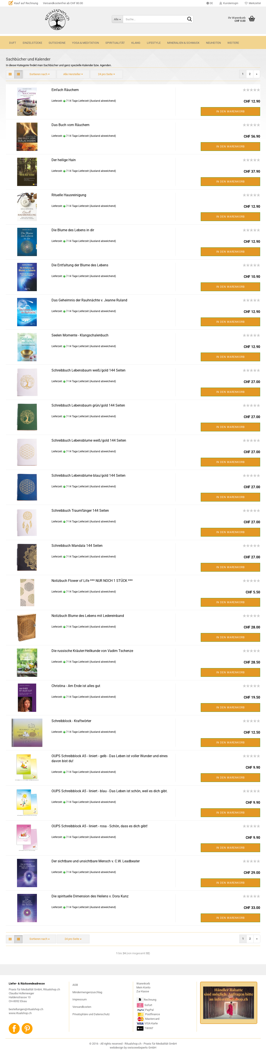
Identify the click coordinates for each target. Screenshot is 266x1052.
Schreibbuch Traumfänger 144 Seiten (80, 510)
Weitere (233, 42)
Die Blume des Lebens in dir (72, 230)
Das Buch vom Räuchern (70, 125)
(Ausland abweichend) (102, 100)
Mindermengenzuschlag (87, 992)
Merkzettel (253, 3)
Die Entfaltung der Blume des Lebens (79, 265)
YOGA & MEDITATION (85, 42)
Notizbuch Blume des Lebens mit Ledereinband (87, 616)
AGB (75, 984)
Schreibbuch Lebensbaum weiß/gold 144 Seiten (88, 370)
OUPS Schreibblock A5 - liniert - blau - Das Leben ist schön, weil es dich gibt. (109, 791)
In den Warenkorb (230, 111)
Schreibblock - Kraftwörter (71, 721)
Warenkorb (143, 983)
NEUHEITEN (213, 42)
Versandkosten (81, 1006)
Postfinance (152, 1014)
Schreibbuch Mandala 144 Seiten (77, 546)
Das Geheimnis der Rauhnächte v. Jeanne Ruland (89, 300)
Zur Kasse (142, 991)
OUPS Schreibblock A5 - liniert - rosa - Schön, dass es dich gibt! (99, 826)
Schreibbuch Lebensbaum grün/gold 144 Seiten (88, 405)
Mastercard (152, 1018)
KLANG (135, 42)
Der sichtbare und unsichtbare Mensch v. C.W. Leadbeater (95, 861)
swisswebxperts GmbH (141, 1047)
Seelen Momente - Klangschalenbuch (79, 335)
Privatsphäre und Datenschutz (91, 1014)
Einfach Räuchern (65, 90)
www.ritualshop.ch (20, 1013)
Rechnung (150, 999)
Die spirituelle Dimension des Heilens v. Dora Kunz (90, 896)
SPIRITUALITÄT (115, 42)
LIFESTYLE (154, 42)
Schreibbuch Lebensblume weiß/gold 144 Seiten (88, 440)
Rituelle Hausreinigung (68, 195)
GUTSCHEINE (57, 42)
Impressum (79, 999)
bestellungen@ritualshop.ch (26, 1009)
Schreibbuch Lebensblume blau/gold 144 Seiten (88, 475)
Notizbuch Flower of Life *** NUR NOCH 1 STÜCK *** (92, 581)
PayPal (145, 1009)
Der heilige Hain (63, 160)
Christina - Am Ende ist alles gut (75, 686)
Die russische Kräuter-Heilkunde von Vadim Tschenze (92, 651)
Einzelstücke (32, 42)
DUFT (12, 42)
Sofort (148, 1005)
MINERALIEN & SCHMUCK (183, 42)
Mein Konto (143, 987)
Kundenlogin (229, 3)
